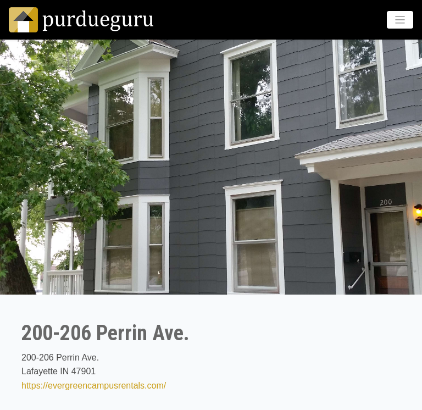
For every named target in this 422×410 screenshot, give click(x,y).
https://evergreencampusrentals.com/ (93, 385)
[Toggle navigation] (400, 20)
